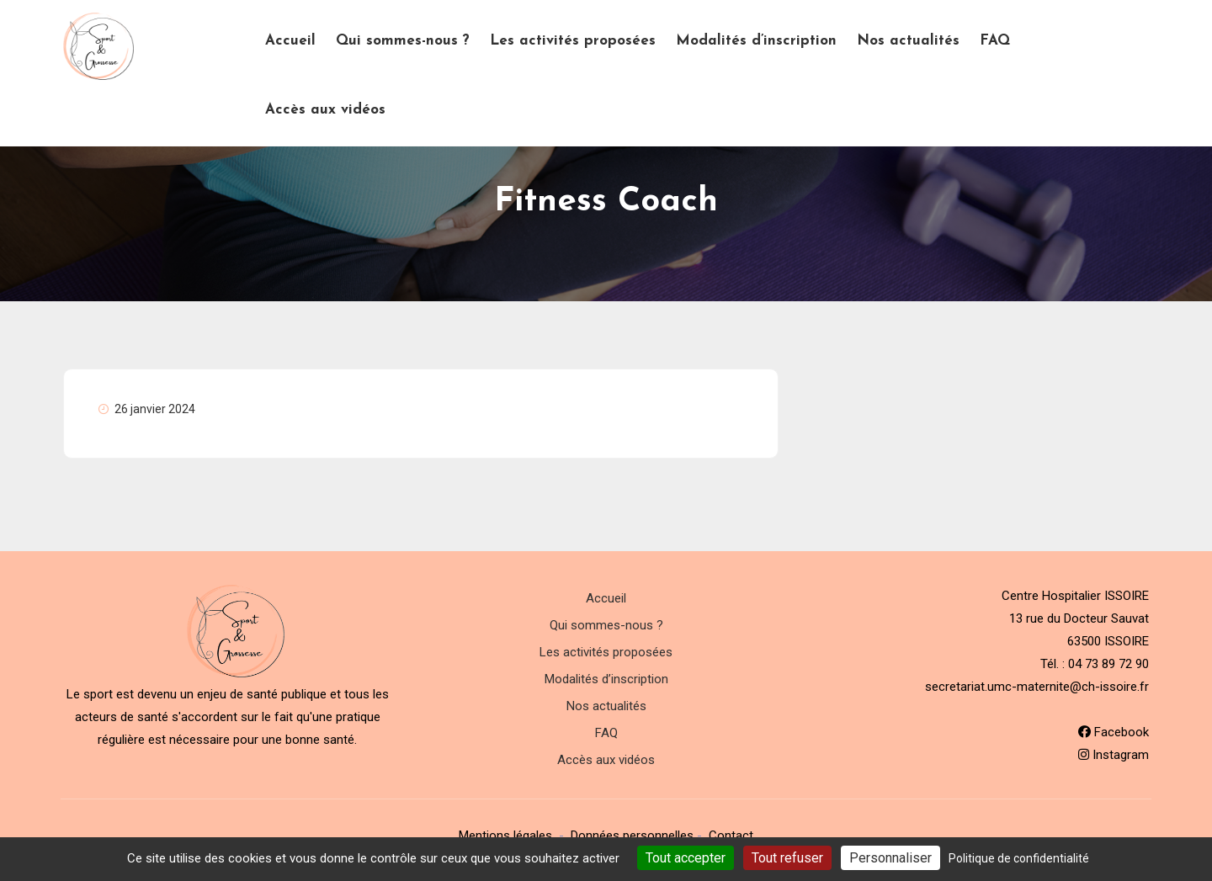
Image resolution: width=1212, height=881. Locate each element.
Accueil (290, 41)
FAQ (995, 41)
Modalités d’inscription (756, 41)
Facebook (1113, 732)
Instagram (1113, 754)
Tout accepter (686, 858)
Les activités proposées (573, 41)
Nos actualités (908, 41)
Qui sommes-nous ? (403, 41)
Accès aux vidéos (325, 110)
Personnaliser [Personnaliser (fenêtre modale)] (890, 858)
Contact (731, 835)
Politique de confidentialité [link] (1019, 858)
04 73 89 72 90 (1108, 663)
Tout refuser (787, 858)
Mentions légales (505, 835)
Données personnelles (632, 835)
